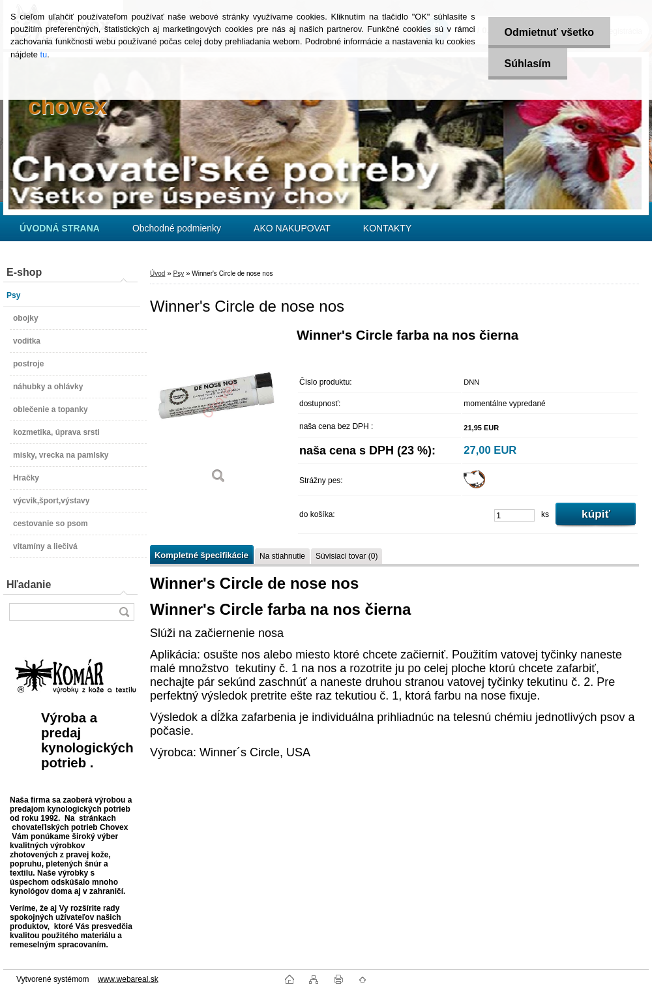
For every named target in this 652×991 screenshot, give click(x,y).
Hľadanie (29, 584)
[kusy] (514, 515)
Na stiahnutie (282, 556)
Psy (178, 273)
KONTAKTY (387, 228)
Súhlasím (528, 63)
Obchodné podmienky (176, 228)
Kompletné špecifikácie (201, 555)
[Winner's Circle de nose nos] (218, 410)
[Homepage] (59, 228)
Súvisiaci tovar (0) (347, 556)
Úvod (157, 273)
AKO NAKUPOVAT (292, 228)
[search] (123, 612)
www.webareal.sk (128, 979)
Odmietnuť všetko (549, 32)
